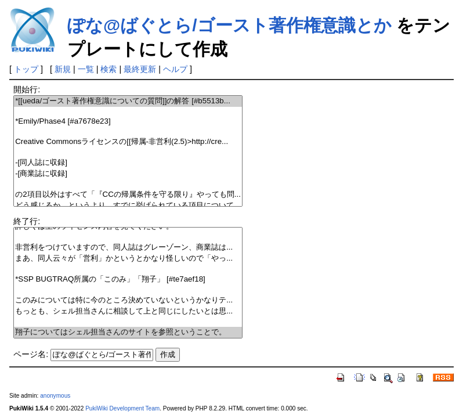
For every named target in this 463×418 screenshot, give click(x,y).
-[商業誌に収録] (128, 173)
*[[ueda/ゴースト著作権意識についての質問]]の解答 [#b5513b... (128, 101)
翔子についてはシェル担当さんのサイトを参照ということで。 (128, 332)
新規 (63, 69)
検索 (108, 69)
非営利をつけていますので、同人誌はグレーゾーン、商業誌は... (128, 247)
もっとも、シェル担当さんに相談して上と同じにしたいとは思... (128, 311)
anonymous (55, 395)
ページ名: (30, 354)
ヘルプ (175, 69)
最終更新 (140, 69)
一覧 (86, 69)
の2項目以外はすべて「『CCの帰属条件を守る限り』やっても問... (128, 194)
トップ (26, 69)
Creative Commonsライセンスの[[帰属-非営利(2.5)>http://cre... (128, 141)
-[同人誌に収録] (128, 162)
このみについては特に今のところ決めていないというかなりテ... (128, 300)
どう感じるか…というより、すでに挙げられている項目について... (128, 205)
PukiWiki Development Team (122, 408)
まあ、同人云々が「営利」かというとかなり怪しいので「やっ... (128, 258)
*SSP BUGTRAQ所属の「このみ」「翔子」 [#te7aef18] (128, 279)
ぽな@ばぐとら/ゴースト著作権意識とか (229, 25)
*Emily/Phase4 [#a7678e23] (128, 122)
